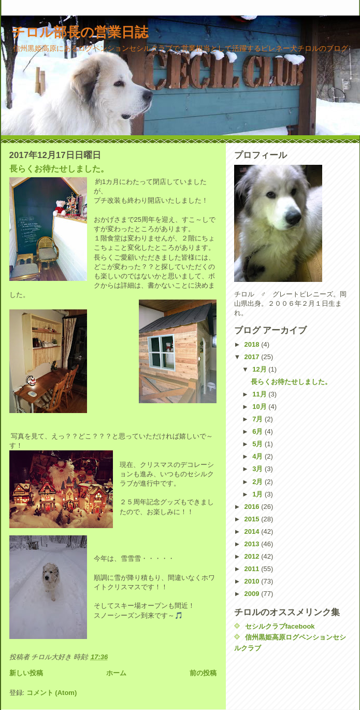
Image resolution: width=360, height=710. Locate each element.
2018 (253, 344)
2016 (253, 506)
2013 (253, 544)
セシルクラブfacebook (280, 626)
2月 (258, 482)
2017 (253, 357)
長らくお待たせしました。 (59, 168)
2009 (253, 594)
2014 (253, 531)
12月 (260, 369)
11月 (260, 394)
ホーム (116, 673)
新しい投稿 (26, 673)
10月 (260, 406)
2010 (253, 581)
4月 (258, 456)
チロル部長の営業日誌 (79, 32)
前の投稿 (203, 673)
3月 (258, 469)
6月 (258, 431)
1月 (258, 494)
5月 (258, 444)
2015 (253, 519)
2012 (253, 556)
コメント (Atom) (51, 693)
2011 (253, 569)
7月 (258, 419)
